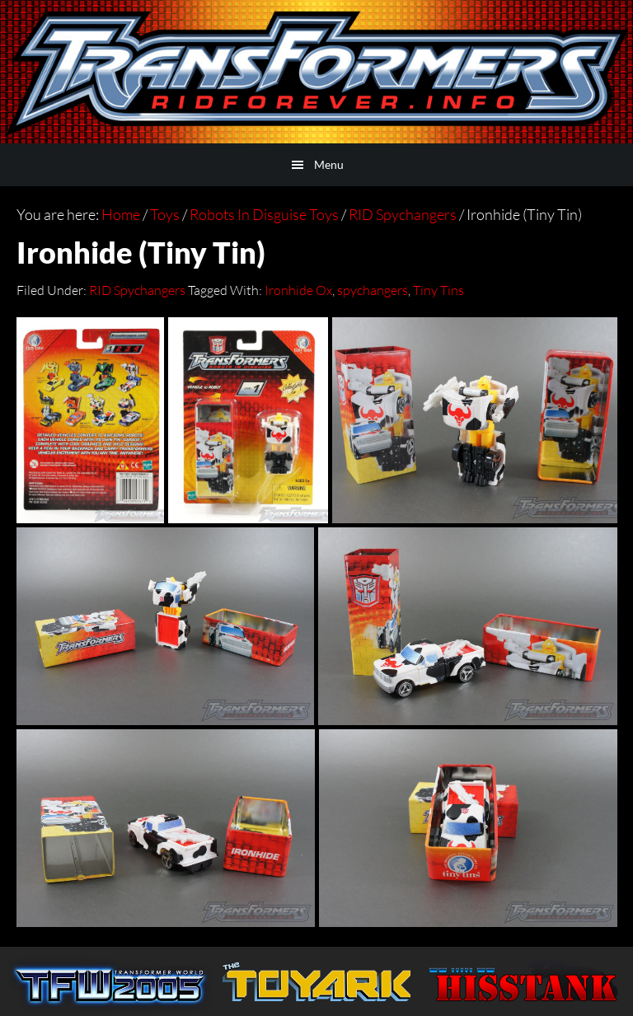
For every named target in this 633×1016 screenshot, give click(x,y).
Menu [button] (329, 164)
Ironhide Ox (298, 290)
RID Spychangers (137, 290)
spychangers (372, 290)
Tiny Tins (438, 290)
